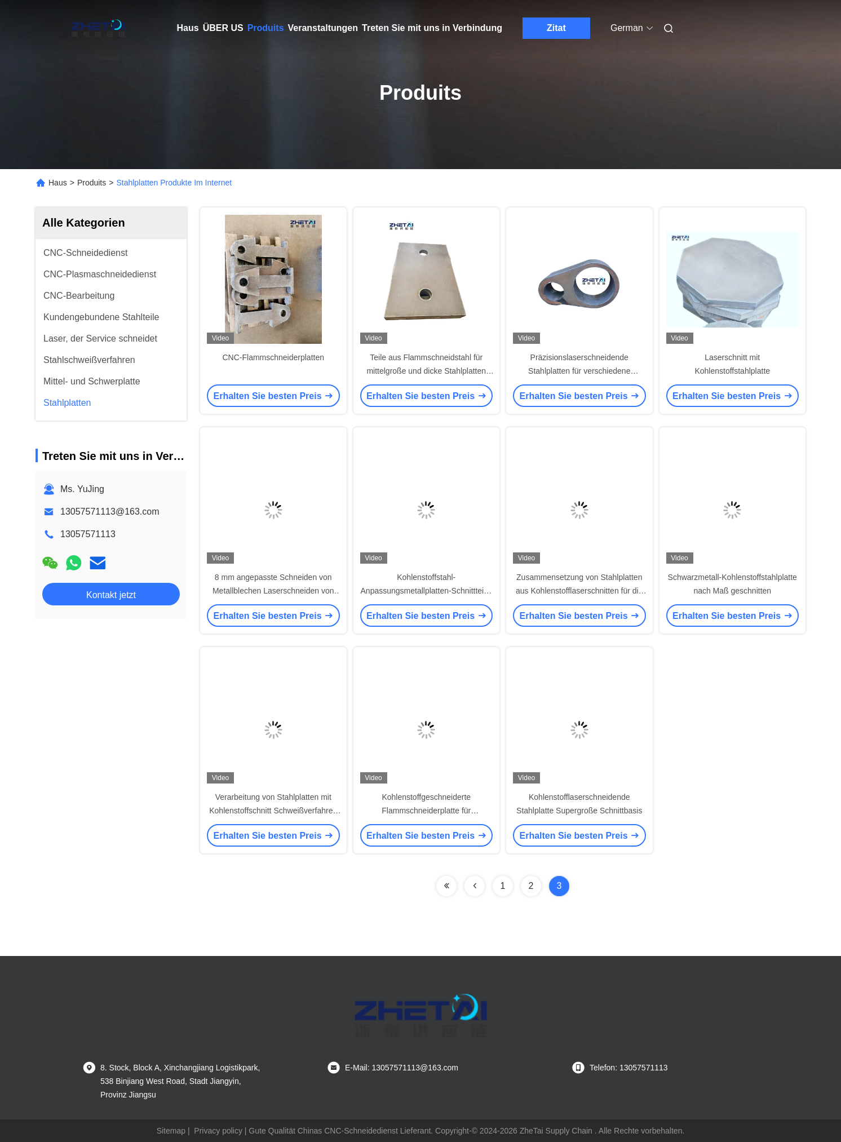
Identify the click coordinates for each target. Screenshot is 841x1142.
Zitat (556, 28)
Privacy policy (218, 1130)
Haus (188, 28)
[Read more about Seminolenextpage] (446, 886)
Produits (265, 28)
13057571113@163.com (110, 511)
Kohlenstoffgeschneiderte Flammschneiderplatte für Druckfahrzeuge (426, 811)
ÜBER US (223, 28)
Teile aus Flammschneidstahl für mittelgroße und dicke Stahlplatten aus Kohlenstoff (426, 371)
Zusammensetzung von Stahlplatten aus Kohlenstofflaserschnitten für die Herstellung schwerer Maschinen (579, 591)
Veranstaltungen (323, 28)
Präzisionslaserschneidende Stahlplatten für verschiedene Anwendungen (579, 371)
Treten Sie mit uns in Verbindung (432, 28)
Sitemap (171, 1130)
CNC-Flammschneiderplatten (273, 357)
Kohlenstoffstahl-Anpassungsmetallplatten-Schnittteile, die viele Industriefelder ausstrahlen (426, 591)
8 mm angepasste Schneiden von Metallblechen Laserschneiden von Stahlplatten (273, 591)
